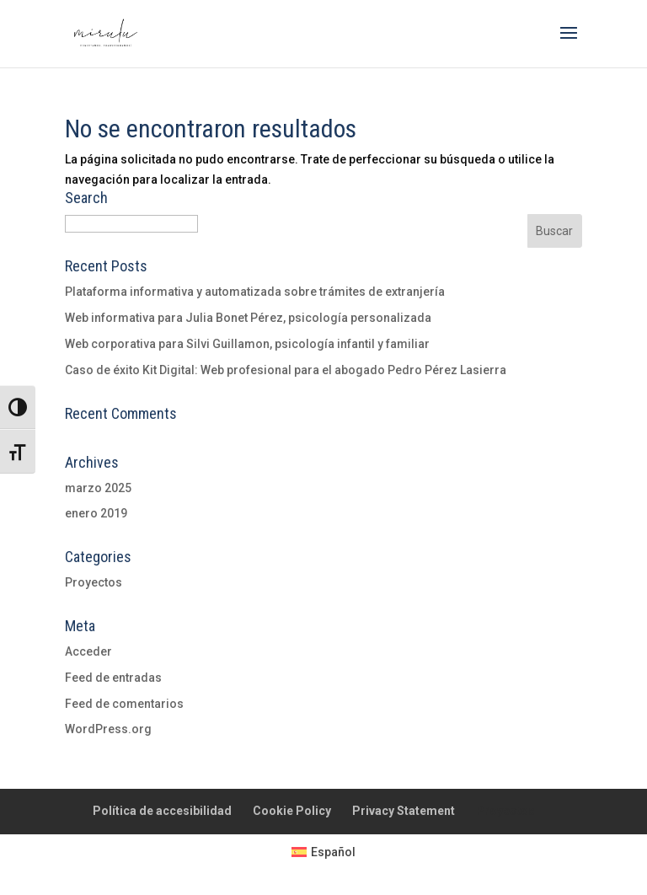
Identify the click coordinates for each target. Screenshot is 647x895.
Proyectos (93, 582)
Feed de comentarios (124, 703)
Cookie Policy (292, 810)
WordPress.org (108, 729)
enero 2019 (96, 513)
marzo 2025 (98, 488)
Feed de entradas (113, 677)
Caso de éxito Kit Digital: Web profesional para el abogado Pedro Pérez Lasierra (285, 370)
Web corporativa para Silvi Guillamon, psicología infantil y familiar (247, 344)
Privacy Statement (403, 810)
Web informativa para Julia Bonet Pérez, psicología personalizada (248, 317)
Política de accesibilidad (162, 810)
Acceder (88, 651)
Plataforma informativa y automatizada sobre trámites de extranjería (255, 291)
